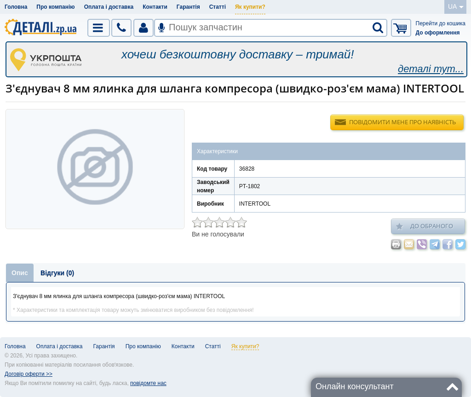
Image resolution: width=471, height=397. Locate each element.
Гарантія (188, 7)
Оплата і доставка (109, 7)
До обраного (424, 226)
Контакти (155, 7)
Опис (19, 272)
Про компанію (55, 7)
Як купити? (250, 7)
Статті (217, 7)
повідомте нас (148, 383)
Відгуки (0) (57, 272)
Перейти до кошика (440, 23)
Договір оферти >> (28, 374)
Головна (16, 7)
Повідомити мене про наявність (402, 122)
